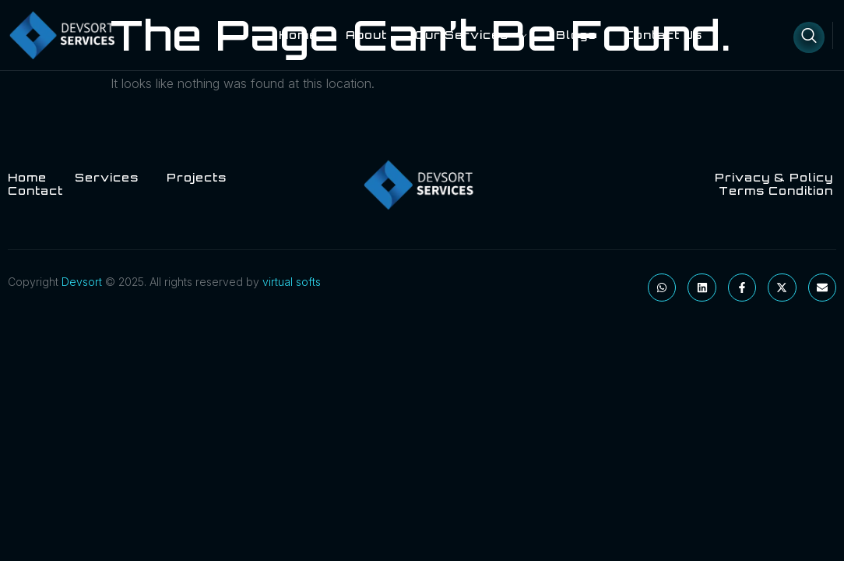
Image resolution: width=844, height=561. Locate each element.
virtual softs (291, 281)
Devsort (82, 281)
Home (298, 34)
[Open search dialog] (809, 37)
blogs (576, 34)
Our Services (471, 35)
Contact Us (663, 34)
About (366, 34)
